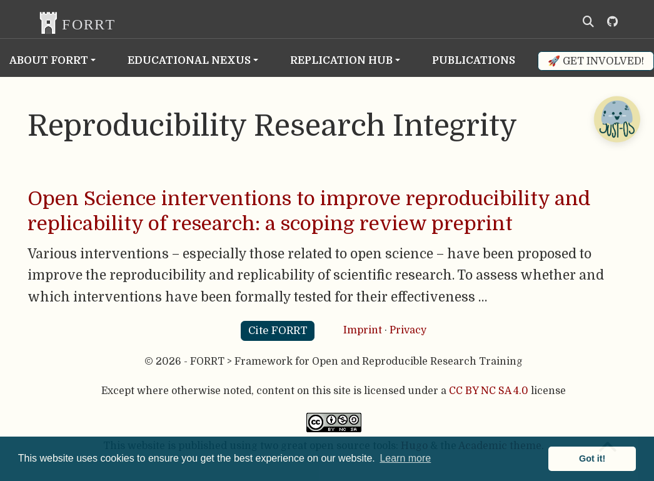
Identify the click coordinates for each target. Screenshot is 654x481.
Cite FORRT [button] (278, 331)
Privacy (408, 330)
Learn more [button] (405, 458)
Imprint (362, 330)
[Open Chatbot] (616, 119)
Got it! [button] (592, 458)
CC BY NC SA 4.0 (488, 391)
